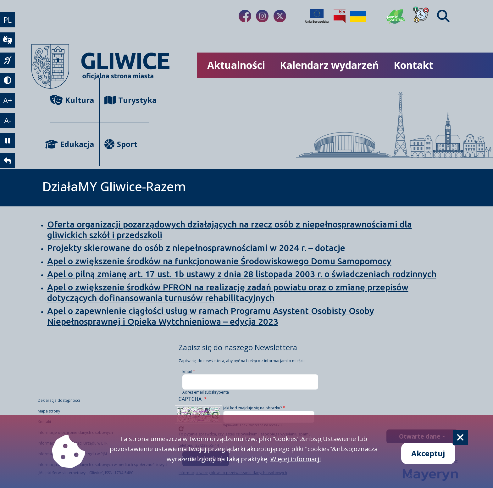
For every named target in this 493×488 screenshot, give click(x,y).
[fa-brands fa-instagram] (262, 16)
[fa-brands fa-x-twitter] (280, 16)
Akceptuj (428, 453)
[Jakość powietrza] (396, 16)
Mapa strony (49, 411)
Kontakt (413, 65)
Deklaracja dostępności (59, 400)
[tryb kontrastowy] (7, 80)
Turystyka (126, 100)
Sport (120, 144)
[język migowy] (7, 60)
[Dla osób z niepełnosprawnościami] (421, 16)
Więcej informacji (295, 459)
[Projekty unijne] (317, 16)
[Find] (443, 16)
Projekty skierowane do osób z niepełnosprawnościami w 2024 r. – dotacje (196, 248)
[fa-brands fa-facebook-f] (245, 16)
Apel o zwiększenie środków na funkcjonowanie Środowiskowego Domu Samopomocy (219, 261)
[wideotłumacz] (7, 40)
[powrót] (7, 160)
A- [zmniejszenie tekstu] (7, 120)
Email (187, 371)
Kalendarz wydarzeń (329, 65)
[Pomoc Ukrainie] (358, 16)
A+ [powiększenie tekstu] (7, 100)
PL (7, 19)
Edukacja (72, 144)
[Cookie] (460, 437)
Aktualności (236, 65)
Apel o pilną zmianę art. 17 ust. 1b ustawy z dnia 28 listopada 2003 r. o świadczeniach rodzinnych (241, 274)
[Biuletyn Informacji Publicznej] (340, 16)
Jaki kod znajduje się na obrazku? (252, 408)
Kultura (72, 100)
